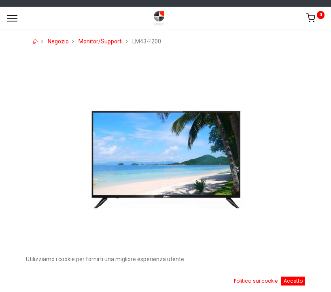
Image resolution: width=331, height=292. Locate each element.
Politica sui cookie (256, 280)
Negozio (58, 41)
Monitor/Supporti (101, 41)
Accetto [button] (293, 280)
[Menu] (12, 18)
